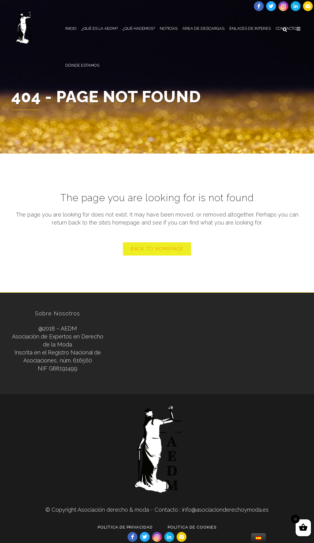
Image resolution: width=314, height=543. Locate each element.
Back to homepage (157, 248)
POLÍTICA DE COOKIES (192, 527)
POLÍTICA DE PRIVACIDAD (125, 527)
